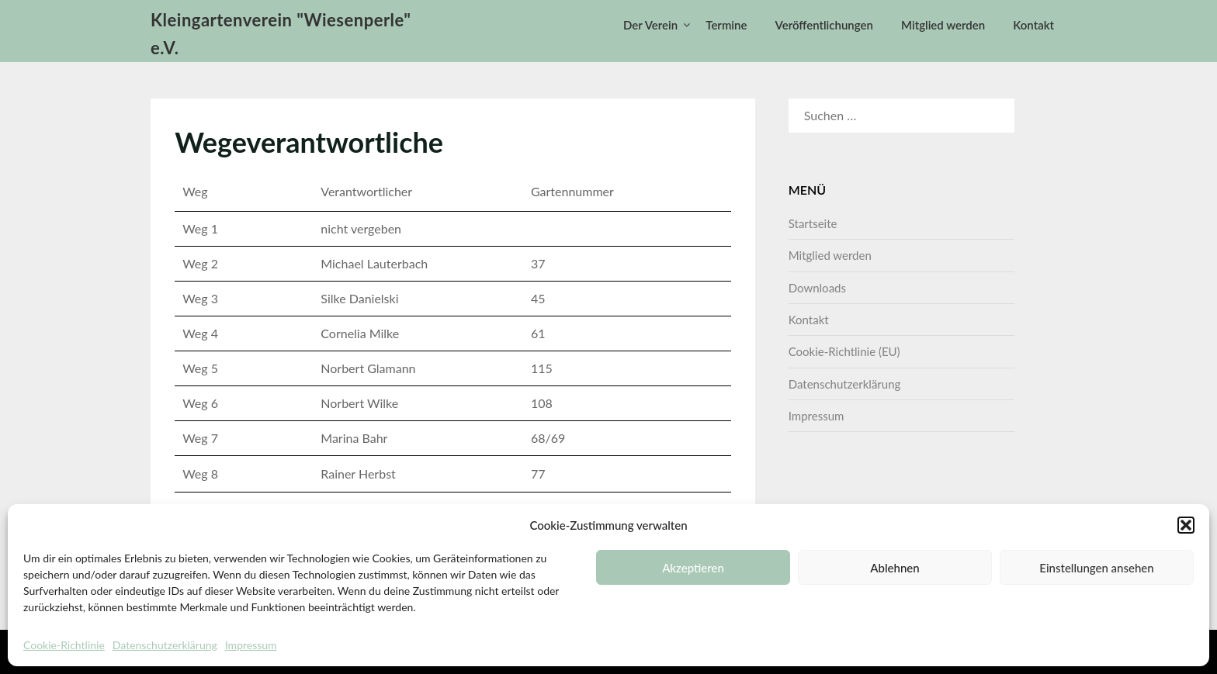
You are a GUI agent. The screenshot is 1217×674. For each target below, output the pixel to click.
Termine (726, 25)
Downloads (817, 288)
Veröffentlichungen (824, 25)
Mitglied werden (943, 25)
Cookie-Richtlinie (64, 645)
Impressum (251, 645)
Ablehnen (894, 568)
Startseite (813, 223)
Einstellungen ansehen (1096, 568)
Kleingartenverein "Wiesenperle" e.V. (281, 33)
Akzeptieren (693, 568)
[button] (1186, 525)
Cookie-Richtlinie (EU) (844, 351)
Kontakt (1033, 25)
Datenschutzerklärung (165, 645)
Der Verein (650, 25)
